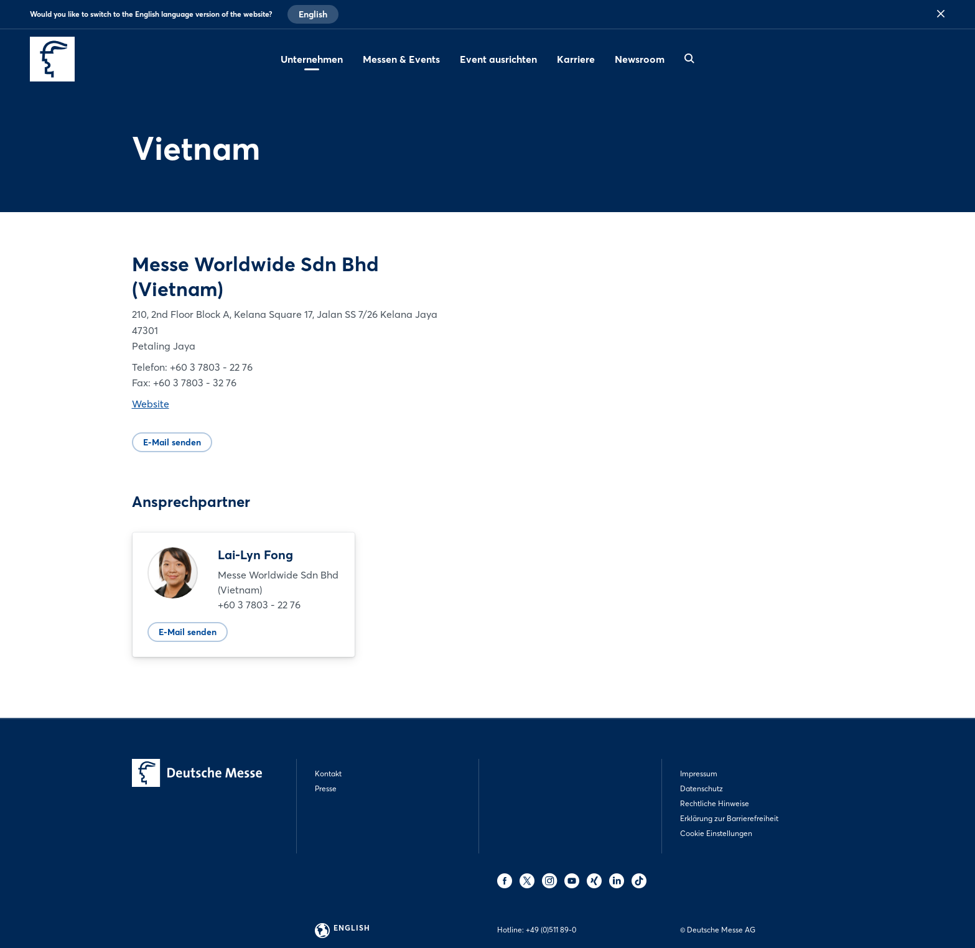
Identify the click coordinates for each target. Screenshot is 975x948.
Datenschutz (701, 788)
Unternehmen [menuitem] (312, 59)
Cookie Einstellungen (716, 833)
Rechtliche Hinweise (714, 803)
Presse (326, 788)
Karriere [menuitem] (576, 59)
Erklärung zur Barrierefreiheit (729, 818)
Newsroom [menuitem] (640, 59)
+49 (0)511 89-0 (551, 929)
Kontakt (328, 773)
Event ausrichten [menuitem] (498, 59)
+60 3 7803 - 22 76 (259, 604)
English (313, 14)
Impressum (698, 773)
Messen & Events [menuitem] (401, 59)
